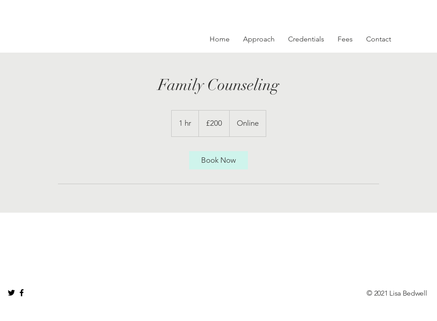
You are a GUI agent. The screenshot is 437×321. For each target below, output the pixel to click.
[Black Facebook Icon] (21, 292)
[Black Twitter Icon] (11, 292)
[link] (218, 160)
